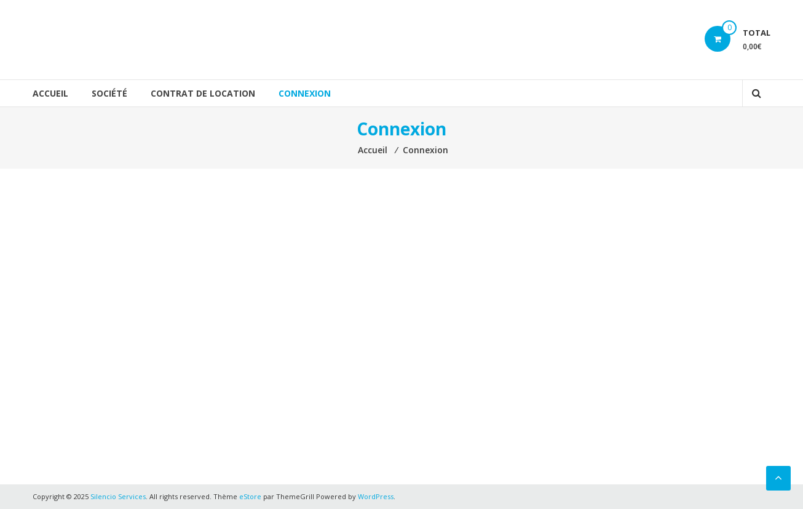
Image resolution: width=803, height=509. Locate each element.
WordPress (376, 496)
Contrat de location (203, 93)
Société (109, 93)
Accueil (50, 93)
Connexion (305, 93)
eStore (250, 496)
